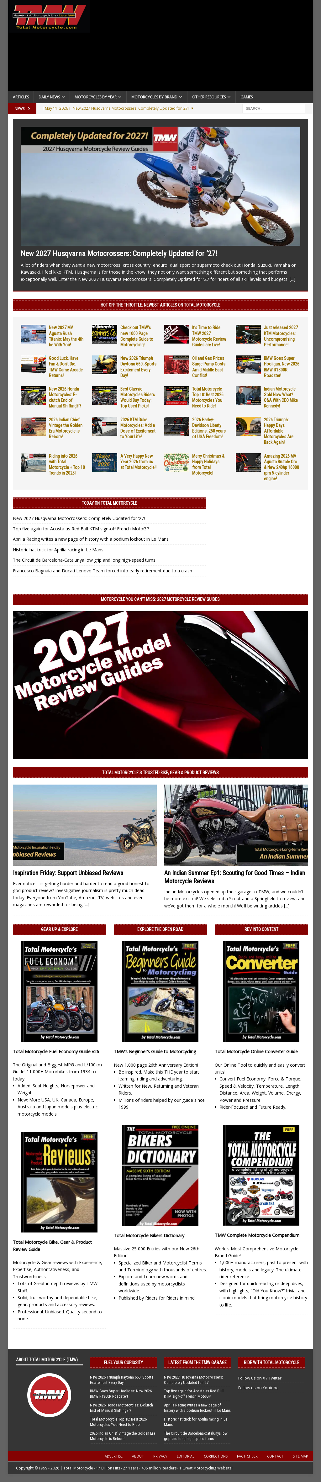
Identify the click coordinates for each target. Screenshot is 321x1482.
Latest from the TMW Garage (197, 1362)
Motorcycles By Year (96, 97)
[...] (292, 279)
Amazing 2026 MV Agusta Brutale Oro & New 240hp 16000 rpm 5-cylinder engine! (281, 467)
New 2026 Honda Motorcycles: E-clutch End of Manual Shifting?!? (121, 1408)
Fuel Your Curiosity (123, 1362)
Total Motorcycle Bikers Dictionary (149, 1235)
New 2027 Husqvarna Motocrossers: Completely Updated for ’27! (119, 253)
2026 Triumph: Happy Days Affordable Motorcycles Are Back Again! (278, 431)
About (138, 1456)
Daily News (49, 97)
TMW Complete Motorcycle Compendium (257, 1235)
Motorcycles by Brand (154, 97)
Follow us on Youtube (258, 1387)
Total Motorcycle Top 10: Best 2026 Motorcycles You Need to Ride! (118, 1422)
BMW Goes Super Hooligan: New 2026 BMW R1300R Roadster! (121, 1394)
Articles (21, 97)
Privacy (160, 1456)
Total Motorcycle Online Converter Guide (256, 1051)
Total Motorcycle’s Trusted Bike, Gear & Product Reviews (160, 772)
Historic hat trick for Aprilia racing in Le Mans (58, 550)
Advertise (114, 1456)
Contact (275, 1456)
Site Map (300, 1456)
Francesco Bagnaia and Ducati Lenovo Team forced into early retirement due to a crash (102, 571)
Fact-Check (247, 1456)
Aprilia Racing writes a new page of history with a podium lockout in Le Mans (91, 539)
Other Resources (209, 97)
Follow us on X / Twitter (260, 1378)
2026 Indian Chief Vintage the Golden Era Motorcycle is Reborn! (122, 1436)
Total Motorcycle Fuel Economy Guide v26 (56, 1051)
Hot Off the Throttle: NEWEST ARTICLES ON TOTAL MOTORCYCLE (160, 304)
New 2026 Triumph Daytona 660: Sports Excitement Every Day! (121, 1380)
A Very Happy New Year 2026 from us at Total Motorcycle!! (138, 462)
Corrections (216, 1456)
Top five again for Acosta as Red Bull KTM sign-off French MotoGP (81, 529)
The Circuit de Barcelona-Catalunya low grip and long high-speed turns (84, 560)
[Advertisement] (202, 47)
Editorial (185, 1456)
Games (246, 97)
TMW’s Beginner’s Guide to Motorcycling (155, 1051)
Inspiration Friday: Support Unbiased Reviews (68, 873)
